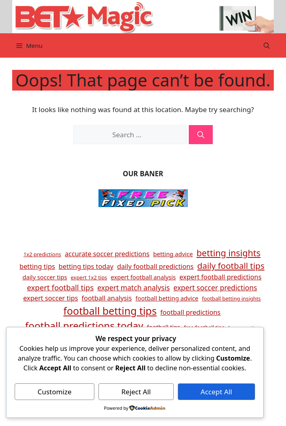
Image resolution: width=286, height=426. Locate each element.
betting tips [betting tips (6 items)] (37, 266)
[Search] (201, 135)
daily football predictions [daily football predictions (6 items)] (155, 266)
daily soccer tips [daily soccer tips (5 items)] (44, 277)
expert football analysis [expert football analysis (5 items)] (143, 277)
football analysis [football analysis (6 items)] (107, 298)
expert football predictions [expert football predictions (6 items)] (220, 276)
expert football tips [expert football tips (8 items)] (60, 287)
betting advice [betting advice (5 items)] (173, 254)
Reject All (136, 391)
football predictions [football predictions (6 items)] (190, 312)
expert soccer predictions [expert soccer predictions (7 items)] (215, 287)
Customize (54, 391)
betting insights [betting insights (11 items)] (228, 253)
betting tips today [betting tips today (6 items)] (86, 266)
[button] (266, 45)
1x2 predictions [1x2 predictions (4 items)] (42, 254)
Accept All (216, 391)
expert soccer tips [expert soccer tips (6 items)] (50, 298)
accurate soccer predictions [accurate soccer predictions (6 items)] (107, 253)
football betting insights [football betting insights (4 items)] (231, 298)
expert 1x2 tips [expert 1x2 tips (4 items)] (89, 277)
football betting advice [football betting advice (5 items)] (166, 298)
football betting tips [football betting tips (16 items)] (110, 311)
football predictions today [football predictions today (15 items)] (84, 325)
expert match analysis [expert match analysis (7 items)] (133, 287)
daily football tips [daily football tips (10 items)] (230, 265)
